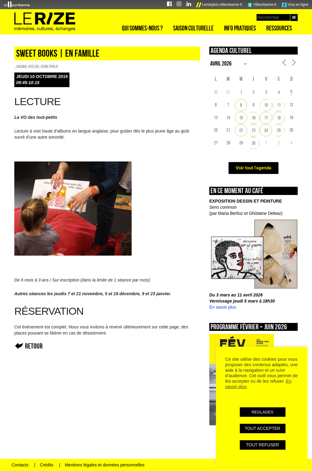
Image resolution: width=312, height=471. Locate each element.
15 (241, 117)
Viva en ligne (295, 4)
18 (279, 117)
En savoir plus (222, 307)
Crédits (46, 464)
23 (253, 130)
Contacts (20, 464)
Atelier (33, 66)
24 (266, 130)
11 (279, 105)
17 (266, 117)
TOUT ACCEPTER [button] (262, 428)
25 (279, 130)
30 (253, 143)
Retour (34, 346)
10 (266, 105)
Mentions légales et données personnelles (105, 464)
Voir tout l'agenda (253, 168)
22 (241, 130)
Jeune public (49, 66)
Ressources (279, 28)
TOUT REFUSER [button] (262, 444)
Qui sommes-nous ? (142, 28)
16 (253, 117)
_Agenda (20, 66)
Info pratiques (240, 28)
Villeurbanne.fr (262, 4)
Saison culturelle (193, 28)
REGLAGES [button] (263, 412)
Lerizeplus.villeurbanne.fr (219, 4)
